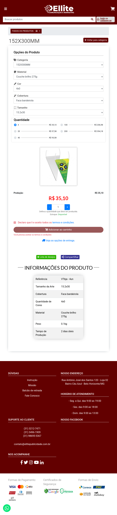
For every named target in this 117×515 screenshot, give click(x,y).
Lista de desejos (46, 257)
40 (19, 138)
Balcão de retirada (32, 390)
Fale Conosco (32, 395)
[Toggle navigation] (5, 9)
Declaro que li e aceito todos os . (45, 222)
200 (65, 131)
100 (65, 125)
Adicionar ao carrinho (58, 229)
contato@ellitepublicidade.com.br (32, 444)
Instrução (32, 380)
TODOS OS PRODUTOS (25, 31)
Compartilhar (70, 257)
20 (19, 131)
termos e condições (63, 222)
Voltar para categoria (96, 40)
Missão (32, 385)
